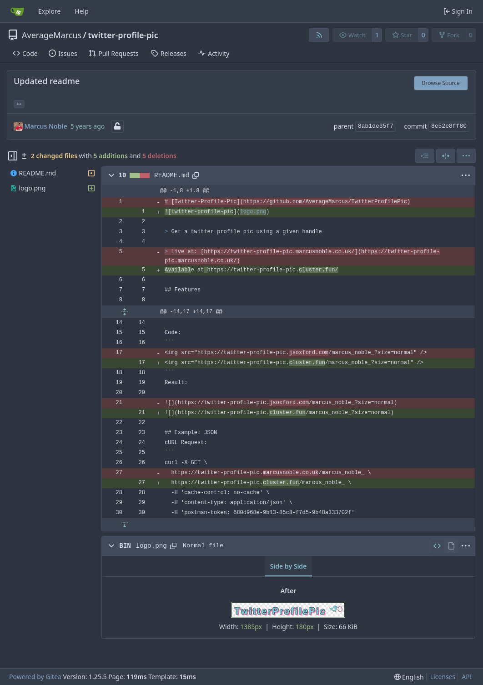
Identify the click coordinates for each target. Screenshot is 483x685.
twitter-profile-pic (123, 35)
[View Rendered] (451, 546)
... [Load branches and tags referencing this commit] (19, 103)
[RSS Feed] (319, 35)
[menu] (466, 156)
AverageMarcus (51, 35)
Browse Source (441, 83)
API (467, 676)
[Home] (17, 11)
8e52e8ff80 (449, 126)
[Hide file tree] (12, 155)
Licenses (443, 676)
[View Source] (437, 546)
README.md (171, 175)
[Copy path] (195, 175)
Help (82, 11)
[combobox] (424, 156)
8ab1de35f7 (375, 126)
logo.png (151, 546)
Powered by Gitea (35, 676)
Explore (49, 11)
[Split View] (445, 156)
